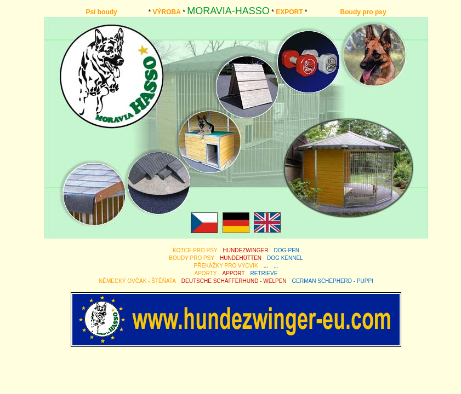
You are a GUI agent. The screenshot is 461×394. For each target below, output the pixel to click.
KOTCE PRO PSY (195, 250)
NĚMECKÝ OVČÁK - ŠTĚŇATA (137, 281)
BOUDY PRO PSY (191, 258)
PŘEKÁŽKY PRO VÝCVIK (226, 266)
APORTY (206, 273)
